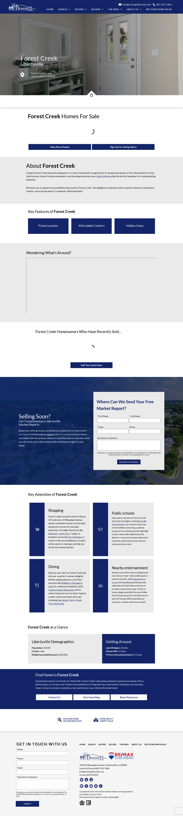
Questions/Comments (107, 438)
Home (50, 9)
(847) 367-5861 (103, 768)
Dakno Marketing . (111, 797)
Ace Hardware (75, 537)
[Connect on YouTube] (96, 786)
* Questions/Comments (27, 777)
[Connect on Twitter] (91, 786)
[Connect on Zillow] (86, 779)
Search (92, 744)
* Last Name (134, 416)
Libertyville (32, 64)
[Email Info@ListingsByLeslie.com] (136, 4)
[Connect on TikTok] (100, 786)
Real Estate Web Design (89, 797)
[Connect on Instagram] (86, 786)
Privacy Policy (96, 794)
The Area (123, 744)
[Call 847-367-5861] (163, 4)
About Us (136, 744)
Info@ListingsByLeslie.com (91, 771)
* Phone (19, 758)
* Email (100, 427)
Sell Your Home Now (91, 365)
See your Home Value (159, 9)
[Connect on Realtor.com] (91, 779)
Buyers (102, 744)
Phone (132, 427)
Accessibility (84, 794)
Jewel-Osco (64, 533)
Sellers (112, 744)
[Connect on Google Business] (81, 780)
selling (50, 434)
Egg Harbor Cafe (65, 600)
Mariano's (53, 533)
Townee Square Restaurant (61, 590)
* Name (19, 749)
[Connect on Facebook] (81, 786)
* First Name (102, 416)
